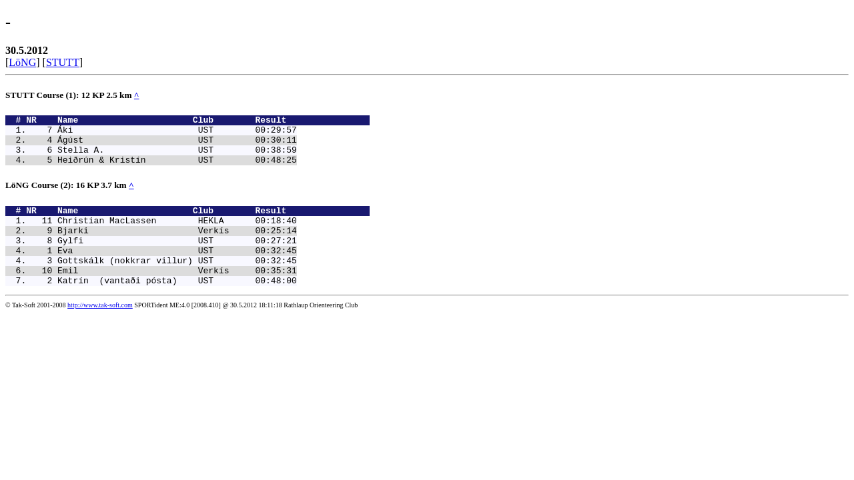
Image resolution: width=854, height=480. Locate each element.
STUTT (62, 62)
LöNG (22, 62)
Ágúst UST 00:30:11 (177, 145)
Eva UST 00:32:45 (177, 270)
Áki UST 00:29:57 (177, 133)
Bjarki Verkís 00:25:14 (177, 246)
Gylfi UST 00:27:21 (177, 258)
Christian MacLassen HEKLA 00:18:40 (177, 234)
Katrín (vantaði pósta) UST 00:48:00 (177, 306)
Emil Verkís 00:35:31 (177, 294)
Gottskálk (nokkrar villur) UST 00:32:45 (177, 282)
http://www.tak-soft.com (100, 331)
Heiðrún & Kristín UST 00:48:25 (177, 169)
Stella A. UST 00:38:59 (177, 157)
